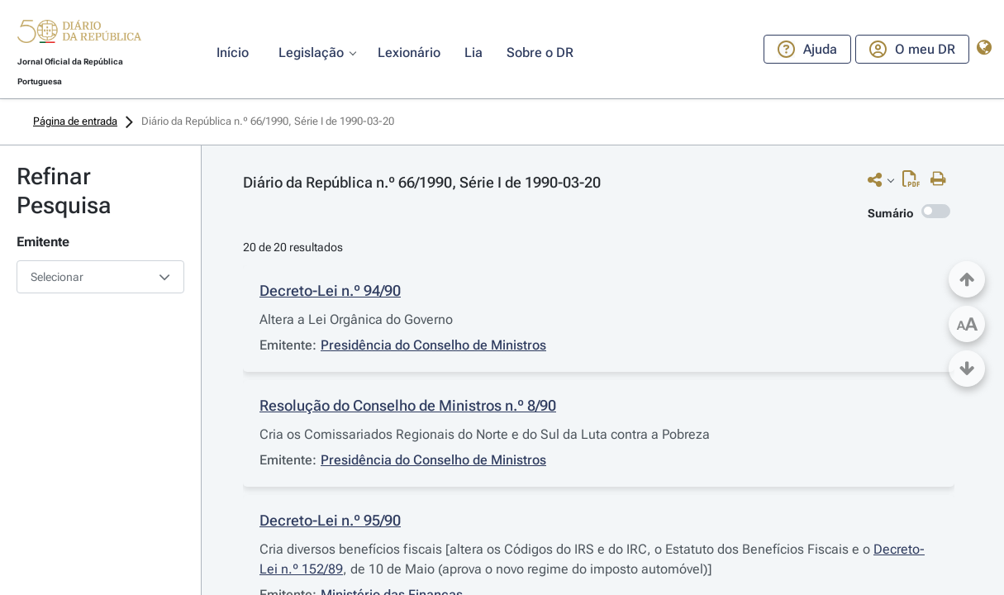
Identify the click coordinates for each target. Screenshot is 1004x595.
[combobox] (100, 276)
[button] (79, 34)
